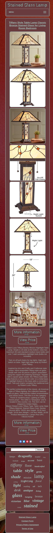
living (38, 491)
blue (27, 501)
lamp (39, 476)
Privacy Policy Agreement (27, 525)
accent (31, 460)
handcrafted (40, 466)
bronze (39, 496)
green (39, 472)
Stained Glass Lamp (27, 517)
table (17, 470)
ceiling (15, 482)
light (17, 485)
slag (44, 457)
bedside (15, 461)
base (39, 460)
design (23, 461)
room (19, 507)
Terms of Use (27, 529)
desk (17, 490)
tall (34, 486)
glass (17, 495)
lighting (26, 481)
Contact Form (27, 521)
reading (27, 486)
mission (27, 477)
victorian (16, 501)
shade (16, 477)
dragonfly (25, 456)
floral (39, 481)
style (29, 470)
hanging (28, 497)
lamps (12, 456)
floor (28, 465)
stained (31, 505)
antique (28, 490)
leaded (37, 457)
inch (40, 486)
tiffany (16, 464)
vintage (38, 500)
